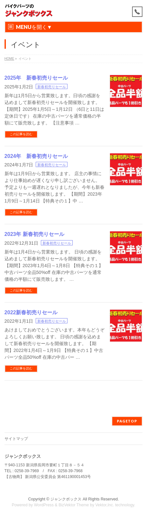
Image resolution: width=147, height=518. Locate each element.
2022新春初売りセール (31, 312)
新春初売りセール (51, 87)
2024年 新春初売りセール (36, 156)
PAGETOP (127, 421)
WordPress (44, 505)
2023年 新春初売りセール (34, 234)
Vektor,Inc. (104, 505)
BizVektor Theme (73, 505)
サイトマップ (16, 438)
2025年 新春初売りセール (36, 78)
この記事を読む (21, 134)
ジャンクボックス (65, 499)
